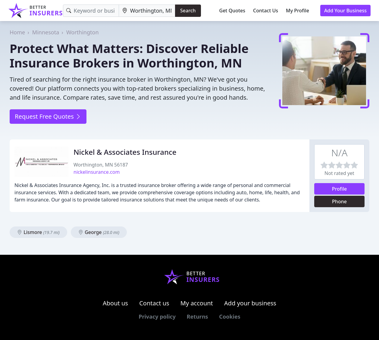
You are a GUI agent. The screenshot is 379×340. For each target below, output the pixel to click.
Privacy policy (157, 316)
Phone (339, 201)
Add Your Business (345, 10)
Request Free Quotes (48, 116)
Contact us (154, 303)
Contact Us (265, 10)
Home (17, 32)
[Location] (147, 11)
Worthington (82, 32)
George (98, 232)
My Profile (297, 10)
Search (188, 10)
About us (115, 303)
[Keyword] (91, 11)
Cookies (229, 316)
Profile (339, 189)
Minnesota (45, 32)
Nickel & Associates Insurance (125, 152)
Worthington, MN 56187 (101, 164)
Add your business (250, 303)
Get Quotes (232, 10)
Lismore (38, 232)
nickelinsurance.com (97, 172)
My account (196, 303)
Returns (197, 316)
